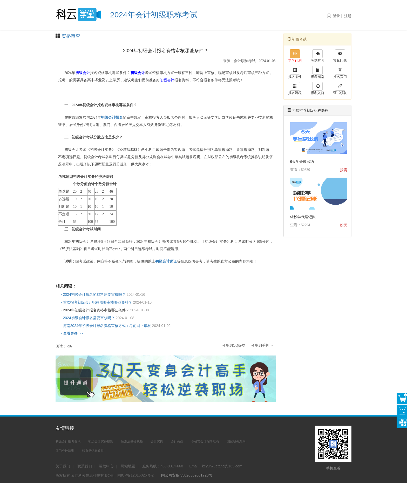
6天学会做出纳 (302, 161)
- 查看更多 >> (72, 333)
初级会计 (82, 73)
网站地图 (128, 466)
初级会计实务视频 (100, 441)
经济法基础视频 (132, 441)
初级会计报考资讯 (68, 441)
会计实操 (157, 441)
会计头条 (177, 441)
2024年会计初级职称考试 (154, 14)
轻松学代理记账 (303, 217)
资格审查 (71, 36)
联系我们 (84, 466)
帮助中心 (106, 466)
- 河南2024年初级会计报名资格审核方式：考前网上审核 (116, 326)
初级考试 (297, 39)
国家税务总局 (236, 441)
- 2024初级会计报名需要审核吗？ (97, 318)
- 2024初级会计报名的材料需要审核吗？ (103, 294)
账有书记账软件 (93, 451)
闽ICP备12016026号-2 (135, 475)
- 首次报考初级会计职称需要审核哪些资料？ (106, 302)
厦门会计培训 (65, 451)
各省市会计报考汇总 (205, 441)
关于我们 (63, 466)
